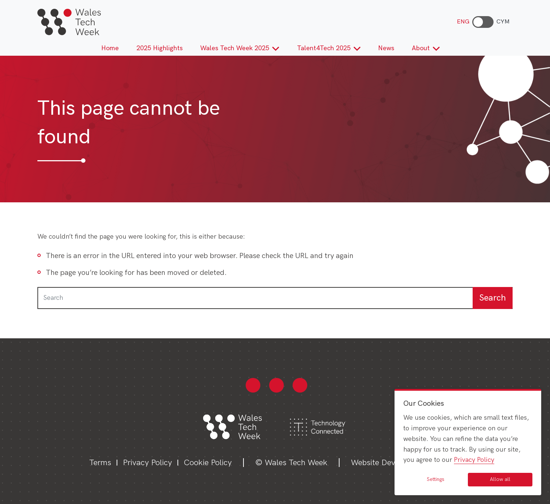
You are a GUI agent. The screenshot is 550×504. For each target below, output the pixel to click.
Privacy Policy (147, 463)
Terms (100, 463)
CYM (503, 21)
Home (110, 48)
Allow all (500, 479)
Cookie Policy (208, 463)
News (386, 48)
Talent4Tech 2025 (329, 48)
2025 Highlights (159, 48)
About (426, 48)
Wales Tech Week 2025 (239, 48)
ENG (463, 21)
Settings (435, 479)
